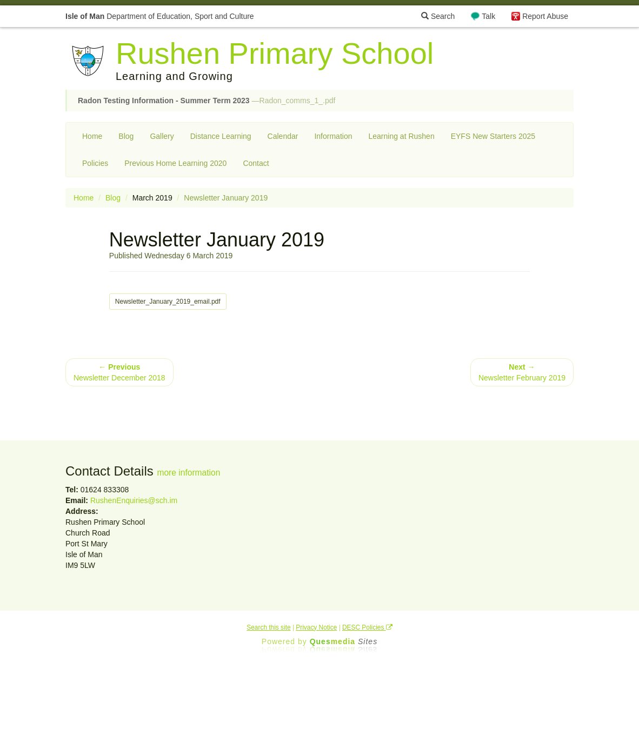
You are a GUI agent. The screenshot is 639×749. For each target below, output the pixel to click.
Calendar (283, 136)
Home (92, 136)
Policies (95, 163)
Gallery (162, 136)
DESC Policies (367, 627)
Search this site (268, 627)
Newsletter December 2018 (119, 372)
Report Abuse (545, 16)
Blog (126, 136)
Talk (488, 16)
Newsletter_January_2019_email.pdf (168, 301)
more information (188, 472)
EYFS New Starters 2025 (493, 136)
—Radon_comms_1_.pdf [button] (206, 100)
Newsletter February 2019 (521, 372)
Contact (256, 163)
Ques (344, 641)
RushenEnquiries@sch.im (133, 500)
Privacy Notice (316, 627)
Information (333, 136)
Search (438, 16)
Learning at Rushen (401, 136)
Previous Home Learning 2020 (175, 163)
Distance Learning (220, 136)
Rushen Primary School (275, 53)
